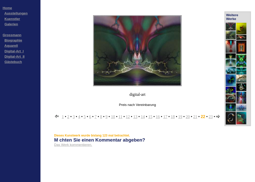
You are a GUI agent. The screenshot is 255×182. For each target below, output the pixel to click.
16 (158, 117)
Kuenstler (12, 19)
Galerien (11, 24)
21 (195, 117)
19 (180, 117)
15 (150, 117)
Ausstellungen (16, 13)
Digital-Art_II (15, 56)
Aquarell (11, 46)
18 (173, 117)
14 (143, 117)
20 (188, 117)
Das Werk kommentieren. (73, 145)
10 (113, 117)
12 (128, 117)
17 (165, 117)
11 (120, 117)
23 (211, 117)
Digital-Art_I (14, 51)
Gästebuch (13, 62)
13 (135, 117)
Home (7, 8)
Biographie (13, 40)
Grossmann (12, 35)
